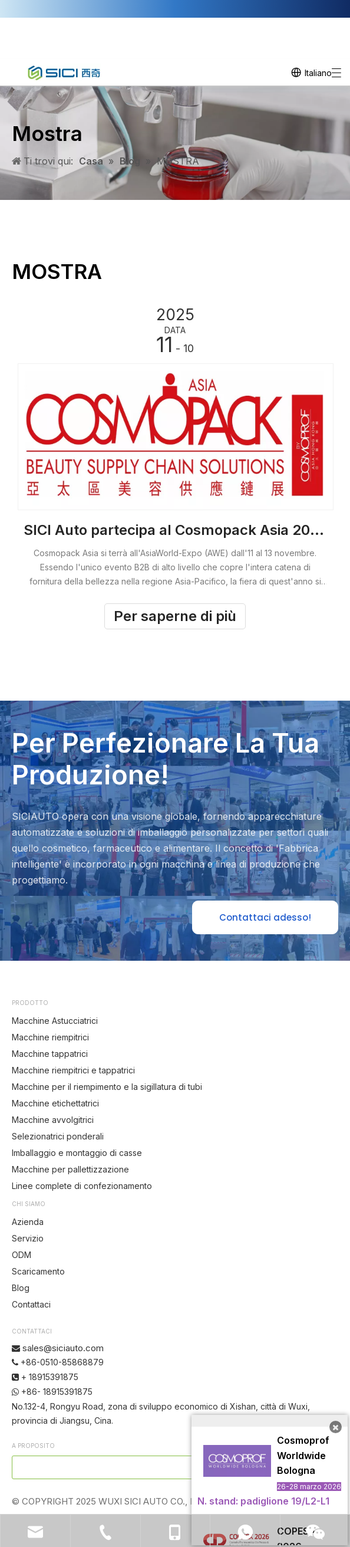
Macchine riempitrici (50, 1037)
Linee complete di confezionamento (82, 1186)
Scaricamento (38, 1271)
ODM (21, 1255)
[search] (142, 1467)
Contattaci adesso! (265, 917)
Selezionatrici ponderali (58, 1136)
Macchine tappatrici (50, 1054)
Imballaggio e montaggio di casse (77, 1153)
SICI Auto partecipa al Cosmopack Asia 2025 (175, 529)
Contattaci (31, 1304)
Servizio (28, 1238)
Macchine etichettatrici (55, 1103)
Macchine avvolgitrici (53, 1120)
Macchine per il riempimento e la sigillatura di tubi (107, 1087)
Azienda (28, 1222)
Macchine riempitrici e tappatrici (73, 1070)
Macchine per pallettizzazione (70, 1169)
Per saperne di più (175, 616)
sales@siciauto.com (63, 1348)
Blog (20, 1288)
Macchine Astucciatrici (55, 1021)
